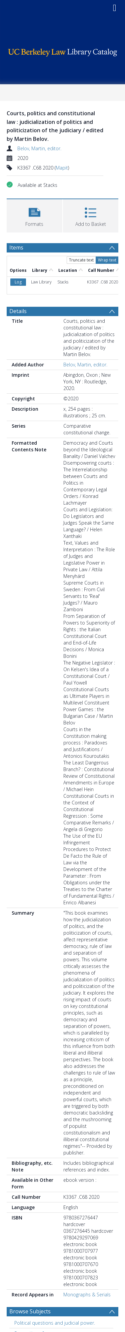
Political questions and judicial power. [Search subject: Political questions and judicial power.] (54, 1323)
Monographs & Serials (87, 1294)
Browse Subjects (30, 1311)
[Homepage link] (62, 51)
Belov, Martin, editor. (39, 148)
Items (16, 247)
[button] (34, 215)
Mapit (62, 168)
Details (18, 311)
